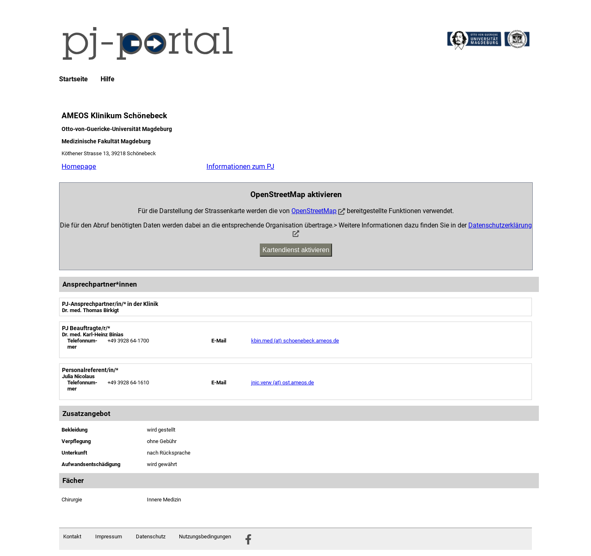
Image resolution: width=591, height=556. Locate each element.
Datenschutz (150, 536)
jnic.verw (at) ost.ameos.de (282, 382)
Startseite (73, 79)
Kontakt (72, 536)
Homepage (79, 166)
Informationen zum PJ (240, 166)
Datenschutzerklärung (500, 225)
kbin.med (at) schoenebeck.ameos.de (295, 341)
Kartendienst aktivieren (296, 249)
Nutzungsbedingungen (205, 536)
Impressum (108, 536)
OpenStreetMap (314, 211)
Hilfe (108, 79)
